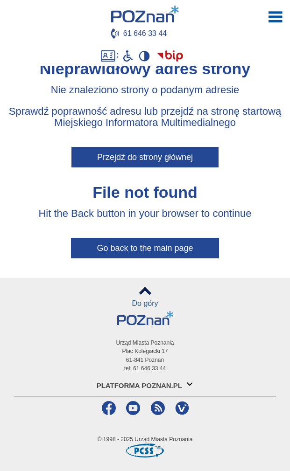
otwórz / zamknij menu (275, 17)
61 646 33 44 (145, 33)
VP (181, 408)
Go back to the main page (145, 248)
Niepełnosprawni (128, 56)
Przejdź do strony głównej (145, 157)
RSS (157, 408)
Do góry (145, 303)
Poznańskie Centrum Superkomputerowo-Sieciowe (145, 450)
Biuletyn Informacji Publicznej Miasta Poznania (170, 56)
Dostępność (109, 56)
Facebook (107, 408)
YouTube (132, 408)
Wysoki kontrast (144, 56)
